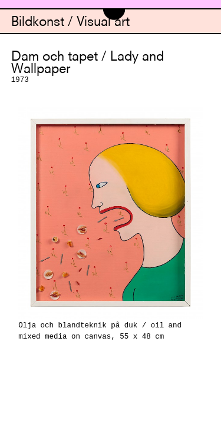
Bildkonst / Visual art (70, 22)
